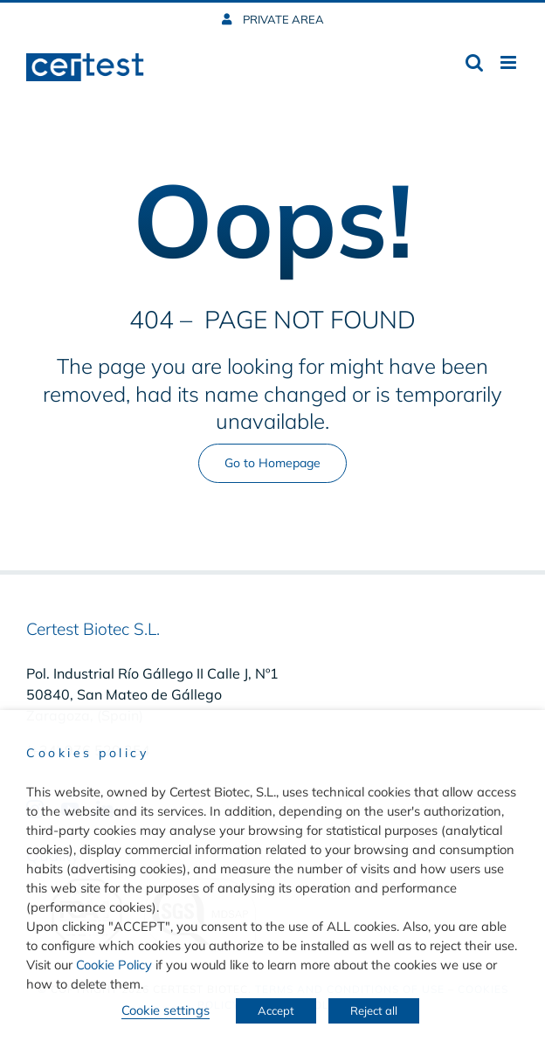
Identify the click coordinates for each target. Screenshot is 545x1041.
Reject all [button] (373, 1010)
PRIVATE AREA (282, 19)
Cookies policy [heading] (87, 753)
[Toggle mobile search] (474, 62)
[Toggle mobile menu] (509, 62)
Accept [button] (276, 1010)
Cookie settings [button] (165, 1010)
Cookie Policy (114, 964)
